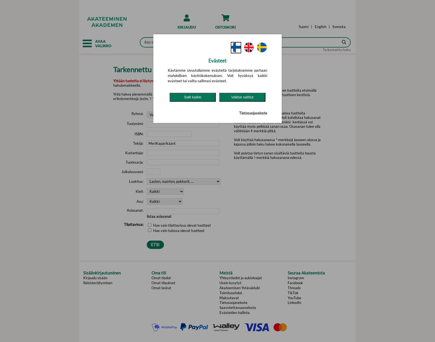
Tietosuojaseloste (253, 113)
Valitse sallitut (242, 97)
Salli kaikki (192, 97)
